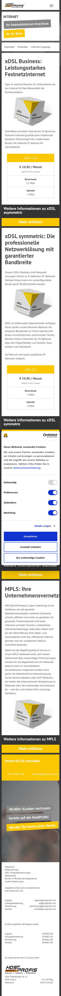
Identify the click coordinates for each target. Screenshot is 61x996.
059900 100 (47, 933)
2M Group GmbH (31, 957)
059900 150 (47, 936)
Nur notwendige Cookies (30, 557)
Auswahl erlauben (30, 547)
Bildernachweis (12, 869)
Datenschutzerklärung (27, 467)
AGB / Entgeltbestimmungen (18, 872)
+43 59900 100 (15, 774)
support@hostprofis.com (45, 774)
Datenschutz (10, 875)
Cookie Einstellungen (14, 881)
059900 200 (47, 939)
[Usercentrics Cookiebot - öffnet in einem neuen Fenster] (43, 435)
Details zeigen (42, 526)
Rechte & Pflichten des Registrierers (21, 878)
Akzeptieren (30, 536)
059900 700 (47, 942)
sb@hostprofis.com (47, 903)
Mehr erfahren (30, 221)
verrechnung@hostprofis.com (43, 906)
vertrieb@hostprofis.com (45, 909)
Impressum (10, 866)
